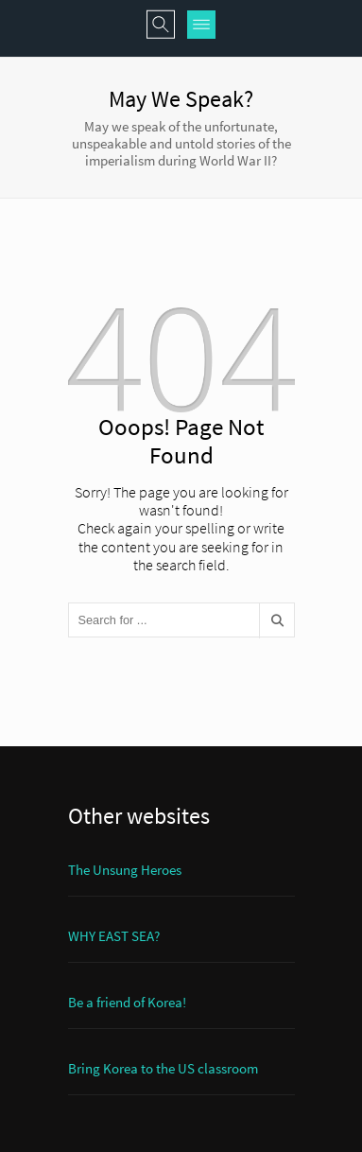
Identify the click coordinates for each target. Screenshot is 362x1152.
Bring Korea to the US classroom (163, 1068)
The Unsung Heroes (124, 870)
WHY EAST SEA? (114, 936)
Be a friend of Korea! (127, 1002)
